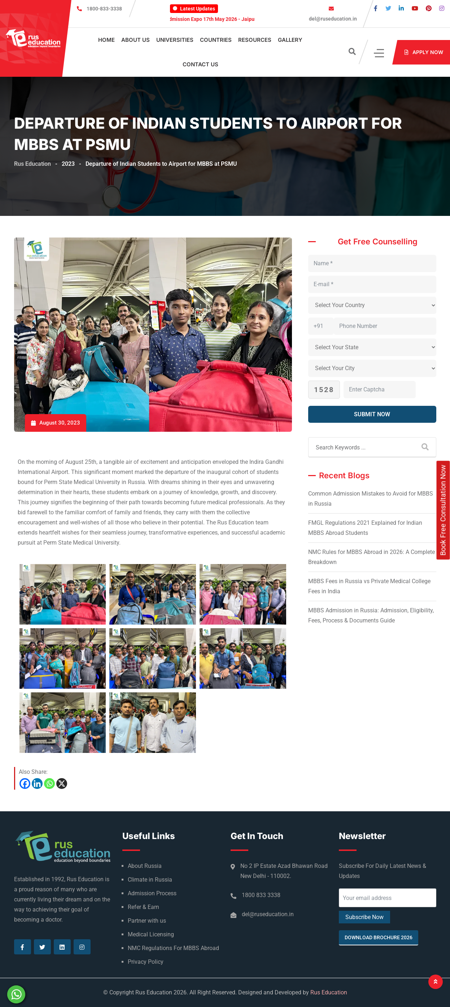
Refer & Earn (143, 907)
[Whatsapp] (49, 783)
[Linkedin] (37, 783)
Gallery (290, 39)
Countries (216, 39)
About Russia (145, 865)
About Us (135, 39)
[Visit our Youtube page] (415, 8)
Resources (254, 39)
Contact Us (200, 64)
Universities (174, 39)
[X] (61, 783)
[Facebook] (24, 783)
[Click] (379, 52)
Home (106, 39)
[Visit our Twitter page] (388, 8)
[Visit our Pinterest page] (429, 8)
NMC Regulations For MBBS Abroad (173, 948)
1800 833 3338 (261, 895)
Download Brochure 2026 (378, 937)
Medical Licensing (151, 934)
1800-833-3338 (104, 9)
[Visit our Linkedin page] (401, 8)
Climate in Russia (150, 879)
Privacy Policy (145, 961)
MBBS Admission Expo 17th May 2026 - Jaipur (211, 19)
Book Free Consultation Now (443, 510)
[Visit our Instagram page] (441, 8)
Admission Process (152, 893)
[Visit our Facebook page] (375, 8)
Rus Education (328, 992)
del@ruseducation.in (332, 19)
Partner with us (147, 920)
